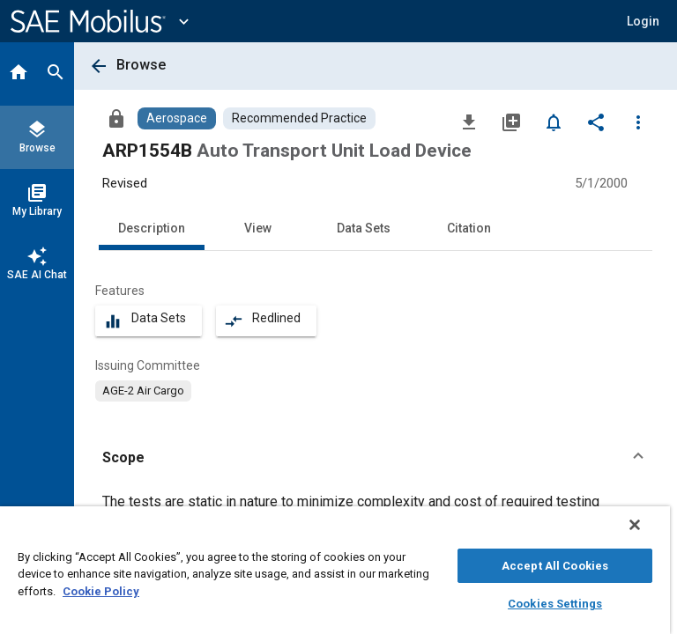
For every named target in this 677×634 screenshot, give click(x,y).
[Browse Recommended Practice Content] (299, 118)
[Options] (638, 121)
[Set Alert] (553, 121)
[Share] (596, 121)
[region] (335, 570)
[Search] (55, 74)
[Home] (18, 74)
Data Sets (364, 228)
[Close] (634, 525)
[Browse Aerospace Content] (177, 118)
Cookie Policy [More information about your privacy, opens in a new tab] (101, 591)
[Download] (469, 121)
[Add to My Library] (511, 121)
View (258, 228)
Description (151, 228)
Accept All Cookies (555, 565)
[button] (643, 21)
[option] (143, 391)
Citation (469, 228)
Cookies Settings (555, 603)
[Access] (116, 118)
